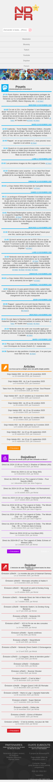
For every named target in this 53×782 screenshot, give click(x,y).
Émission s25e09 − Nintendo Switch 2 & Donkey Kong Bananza (26, 608)
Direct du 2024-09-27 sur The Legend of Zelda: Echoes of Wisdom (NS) (26, 541)
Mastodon (26, 39)
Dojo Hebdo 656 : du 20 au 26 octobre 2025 (26, 403)
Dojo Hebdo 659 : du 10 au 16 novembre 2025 (26, 374)
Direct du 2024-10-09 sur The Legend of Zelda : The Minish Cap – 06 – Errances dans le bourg (26, 525)
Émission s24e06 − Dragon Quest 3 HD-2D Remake (26, 686)
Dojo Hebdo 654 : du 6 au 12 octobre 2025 (26, 417)
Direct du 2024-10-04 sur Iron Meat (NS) (26, 533)
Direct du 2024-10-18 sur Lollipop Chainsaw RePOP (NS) (26, 498)
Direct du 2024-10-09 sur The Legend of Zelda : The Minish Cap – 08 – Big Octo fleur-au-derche (26, 506)
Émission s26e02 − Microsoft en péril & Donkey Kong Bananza (26, 589)
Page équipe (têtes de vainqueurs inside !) (39, 758)
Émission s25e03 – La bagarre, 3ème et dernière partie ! (26, 657)
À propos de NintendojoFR (39, 753)
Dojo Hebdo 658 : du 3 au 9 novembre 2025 (26, 381)
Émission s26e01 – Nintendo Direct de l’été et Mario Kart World (26, 598)
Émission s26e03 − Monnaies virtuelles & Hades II (26, 581)
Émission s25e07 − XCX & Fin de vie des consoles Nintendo (26, 624)
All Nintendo (13, 755)
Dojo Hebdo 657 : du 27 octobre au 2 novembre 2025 (26, 396)
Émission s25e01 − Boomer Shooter (26, 671)
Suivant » (45, 551)
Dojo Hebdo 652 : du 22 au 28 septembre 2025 (26, 432)
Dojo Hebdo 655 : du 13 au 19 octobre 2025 (26, 410)
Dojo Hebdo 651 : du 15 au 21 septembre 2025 (26, 439)
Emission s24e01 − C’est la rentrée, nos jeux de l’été (26, 722)
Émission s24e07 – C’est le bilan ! (26, 678)
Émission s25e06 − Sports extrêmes (26, 633)
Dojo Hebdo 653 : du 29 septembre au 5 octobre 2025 (26, 425)
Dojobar (26, 61)
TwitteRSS (39, 775)
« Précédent (14, 448)
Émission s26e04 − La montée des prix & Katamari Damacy (26, 573)
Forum (26, 66)
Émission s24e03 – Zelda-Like (26, 707)
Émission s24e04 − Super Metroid (26, 700)
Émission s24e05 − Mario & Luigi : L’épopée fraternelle (26, 693)
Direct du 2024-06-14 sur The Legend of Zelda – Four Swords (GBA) (26, 480)
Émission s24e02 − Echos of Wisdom (26, 715)
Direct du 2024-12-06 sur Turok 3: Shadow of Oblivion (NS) (26, 465)
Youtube (26, 55)
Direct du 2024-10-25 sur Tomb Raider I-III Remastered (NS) (27, 489)
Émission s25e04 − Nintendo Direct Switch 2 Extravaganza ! (26, 648)
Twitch (26, 50)
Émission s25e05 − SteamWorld (26, 640)
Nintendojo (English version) (13, 753)
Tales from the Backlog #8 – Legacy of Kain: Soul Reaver (26, 389)
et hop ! (40, 101)
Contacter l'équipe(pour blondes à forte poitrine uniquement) (39, 765)
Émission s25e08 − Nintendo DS (26, 616)
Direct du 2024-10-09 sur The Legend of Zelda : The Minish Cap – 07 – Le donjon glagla (26, 515)
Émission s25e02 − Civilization (26, 664)
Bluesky (26, 44)
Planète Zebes (13, 759)
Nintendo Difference (13, 757)
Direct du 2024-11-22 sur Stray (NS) (26, 472)
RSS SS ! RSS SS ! (39, 771)
